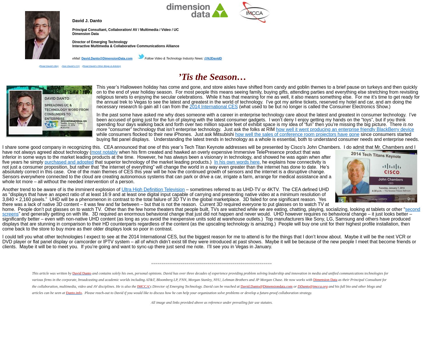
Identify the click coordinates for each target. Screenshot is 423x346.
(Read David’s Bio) (49, 66)
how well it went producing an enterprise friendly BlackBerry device (345, 129)
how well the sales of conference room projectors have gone (297, 134)
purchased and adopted (69, 162)
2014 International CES (213, 106)
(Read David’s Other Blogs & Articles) (101, 66)
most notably (104, 152)
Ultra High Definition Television (153, 189)
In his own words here (237, 162)
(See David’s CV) (71, 66)
